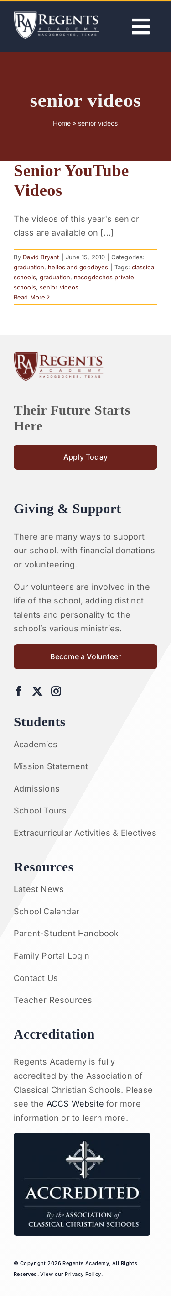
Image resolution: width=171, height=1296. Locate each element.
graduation (29, 267)
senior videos (59, 287)
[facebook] (18, 691)
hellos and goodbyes (78, 267)
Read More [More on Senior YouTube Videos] (29, 297)
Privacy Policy (83, 1274)
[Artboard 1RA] (56, 15)
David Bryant (41, 257)
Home (61, 123)
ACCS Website (75, 1103)
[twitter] (37, 691)
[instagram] (56, 691)
